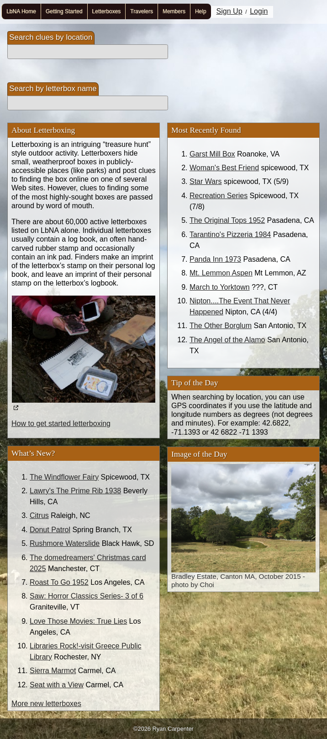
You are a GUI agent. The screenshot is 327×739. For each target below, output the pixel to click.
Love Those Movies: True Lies (78, 621)
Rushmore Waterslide (65, 543)
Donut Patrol (50, 530)
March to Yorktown (220, 287)
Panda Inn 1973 (215, 259)
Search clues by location (50, 37)
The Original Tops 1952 (227, 220)
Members (174, 11)
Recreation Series (219, 196)
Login (259, 11)
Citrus (39, 515)
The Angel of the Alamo (227, 340)
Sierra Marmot (53, 670)
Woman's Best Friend (224, 168)
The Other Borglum (221, 325)
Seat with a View (57, 685)
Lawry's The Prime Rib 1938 (75, 491)
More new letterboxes (46, 703)
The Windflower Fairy (64, 477)
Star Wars (206, 181)
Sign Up (229, 11)
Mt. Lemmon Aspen (221, 273)
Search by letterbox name (52, 88)
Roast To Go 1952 (59, 582)
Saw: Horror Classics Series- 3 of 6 (86, 596)
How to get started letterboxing (61, 423)
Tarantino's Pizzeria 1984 (230, 234)
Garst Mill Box (212, 154)
